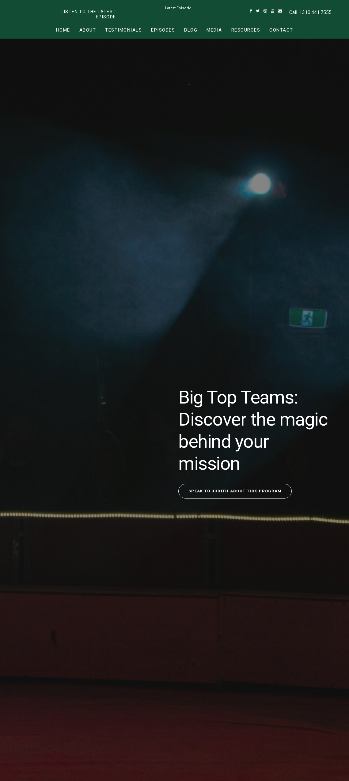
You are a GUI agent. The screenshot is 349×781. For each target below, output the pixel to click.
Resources (245, 30)
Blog (190, 30)
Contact (281, 30)
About (87, 30)
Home (63, 30)
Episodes (163, 30)
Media (214, 30)
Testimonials (123, 30)
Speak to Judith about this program (235, 491)
